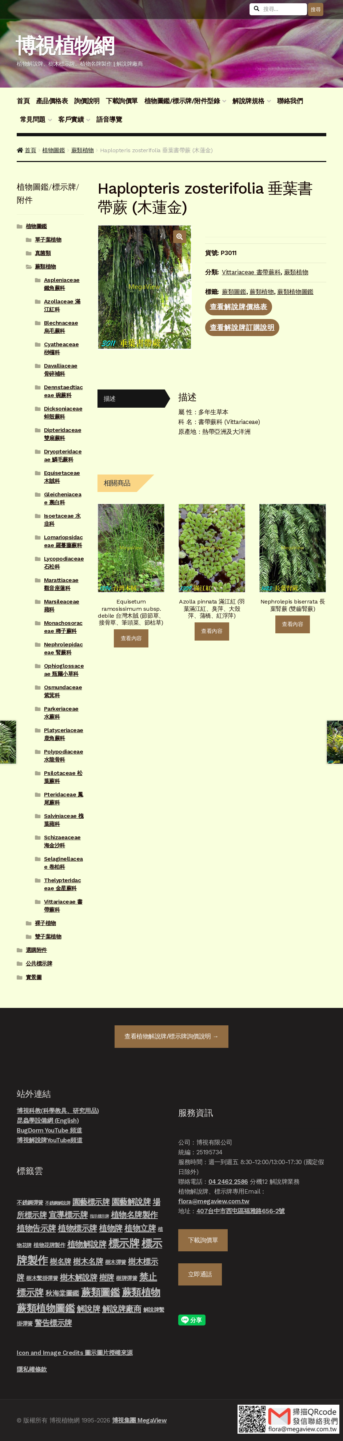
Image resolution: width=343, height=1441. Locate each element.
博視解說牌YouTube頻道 (49, 1140)
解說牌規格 (248, 101)
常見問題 (32, 119)
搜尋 (315, 9)
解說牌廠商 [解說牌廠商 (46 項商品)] (121, 1308)
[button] (179, 236)
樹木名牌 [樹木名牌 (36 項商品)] (88, 1261)
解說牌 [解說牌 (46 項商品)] (88, 1308)
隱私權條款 (32, 1369)
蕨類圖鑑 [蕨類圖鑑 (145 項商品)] (100, 1292)
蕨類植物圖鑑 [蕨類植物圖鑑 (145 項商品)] (46, 1308)
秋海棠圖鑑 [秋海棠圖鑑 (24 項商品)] (62, 1293)
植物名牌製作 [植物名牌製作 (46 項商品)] (134, 1214)
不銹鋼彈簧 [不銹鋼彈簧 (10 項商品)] (30, 1202)
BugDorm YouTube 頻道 (49, 1130)
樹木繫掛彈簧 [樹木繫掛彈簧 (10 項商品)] (42, 1278)
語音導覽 (109, 119)
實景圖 (34, 977)
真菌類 (43, 253)
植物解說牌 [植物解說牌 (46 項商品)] (87, 1244)
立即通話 (200, 1274)
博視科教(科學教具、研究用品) (58, 1110)
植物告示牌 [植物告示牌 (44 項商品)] (36, 1228)
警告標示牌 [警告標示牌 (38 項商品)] (53, 1322)
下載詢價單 (122, 101)
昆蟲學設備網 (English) (48, 1120)
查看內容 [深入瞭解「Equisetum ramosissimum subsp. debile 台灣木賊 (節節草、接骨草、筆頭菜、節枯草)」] (131, 638)
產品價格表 (52, 101)
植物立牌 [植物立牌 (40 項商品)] (140, 1228)
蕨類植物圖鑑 (295, 291)
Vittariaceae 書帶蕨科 (251, 272)
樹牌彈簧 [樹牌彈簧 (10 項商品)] (126, 1278)
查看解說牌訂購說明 (242, 328)
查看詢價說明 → (171, 1036)
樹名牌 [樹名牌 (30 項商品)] (60, 1261)
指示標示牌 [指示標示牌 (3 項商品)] (99, 1216)
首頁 (23, 101)
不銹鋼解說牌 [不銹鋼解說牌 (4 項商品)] (57, 1203)
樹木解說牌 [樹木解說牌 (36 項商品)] (78, 1277)
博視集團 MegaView (139, 1420)
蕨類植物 (82, 150)
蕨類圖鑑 (234, 291)
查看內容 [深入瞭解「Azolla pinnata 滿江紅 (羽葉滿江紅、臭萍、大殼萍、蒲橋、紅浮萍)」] (211, 631)
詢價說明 (87, 101)
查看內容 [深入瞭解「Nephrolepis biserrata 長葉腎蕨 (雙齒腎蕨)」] (292, 624)
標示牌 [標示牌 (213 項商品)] (124, 1243)
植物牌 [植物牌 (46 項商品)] (111, 1228)
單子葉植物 (48, 240)
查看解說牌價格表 (239, 307)
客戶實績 (71, 119)
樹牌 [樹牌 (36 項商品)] (106, 1277)
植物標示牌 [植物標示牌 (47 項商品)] (77, 1228)
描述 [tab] (110, 398)
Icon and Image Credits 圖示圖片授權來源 (75, 1352)
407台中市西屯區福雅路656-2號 (240, 1211)
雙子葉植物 (48, 936)
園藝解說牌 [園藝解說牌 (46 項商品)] (131, 1201)
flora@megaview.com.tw (214, 1201)
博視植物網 (64, 46)
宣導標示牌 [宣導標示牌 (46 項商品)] (68, 1214)
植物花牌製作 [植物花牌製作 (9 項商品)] (49, 1245)
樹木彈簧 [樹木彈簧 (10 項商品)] (115, 1262)
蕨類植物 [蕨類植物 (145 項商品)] (141, 1292)
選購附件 (36, 950)
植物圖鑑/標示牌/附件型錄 (182, 101)
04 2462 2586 (228, 1181)
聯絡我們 (290, 101)
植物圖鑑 (53, 150)
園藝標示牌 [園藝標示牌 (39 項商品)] (91, 1201)
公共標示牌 (39, 963)
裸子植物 (45, 923)
